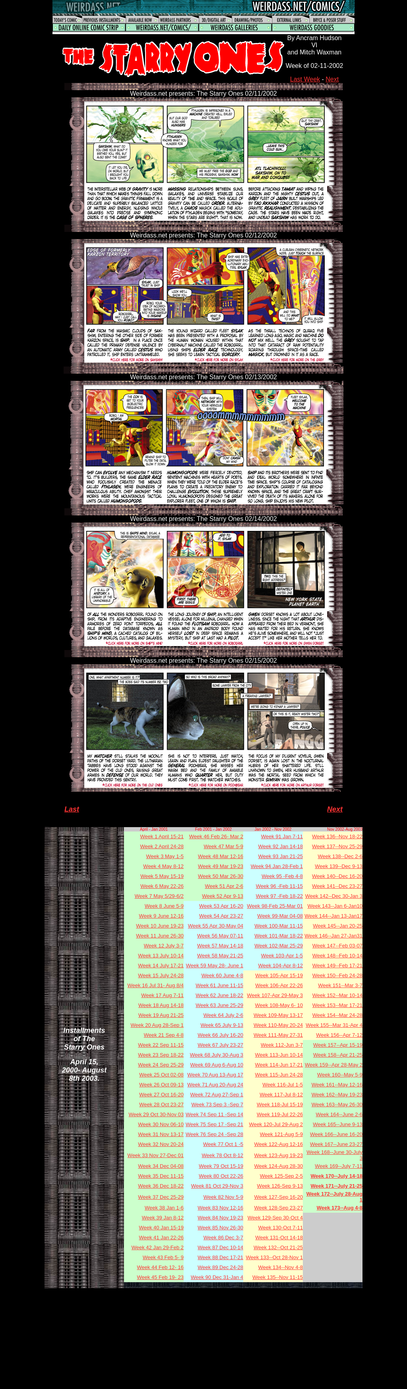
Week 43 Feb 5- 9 (163, 1257)
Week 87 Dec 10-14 (220, 1247)
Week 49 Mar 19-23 (220, 866)
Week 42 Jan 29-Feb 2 (158, 1247)
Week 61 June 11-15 (219, 985)
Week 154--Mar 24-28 (337, 1015)
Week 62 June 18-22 (219, 995)
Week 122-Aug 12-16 (278, 1144)
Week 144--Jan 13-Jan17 (333, 916)
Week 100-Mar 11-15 (278, 926)
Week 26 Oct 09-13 (161, 1085)
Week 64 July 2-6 (223, 1015)
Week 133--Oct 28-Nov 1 (274, 1257)
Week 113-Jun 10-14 (279, 1055)
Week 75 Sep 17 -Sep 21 (214, 1124)
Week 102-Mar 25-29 (278, 946)
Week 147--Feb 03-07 (337, 946)
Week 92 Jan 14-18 (280, 846)
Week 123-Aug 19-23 (278, 1155)
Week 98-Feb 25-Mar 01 (275, 906)
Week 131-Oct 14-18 (279, 1237)
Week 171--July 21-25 (336, 1186)
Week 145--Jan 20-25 (337, 926)
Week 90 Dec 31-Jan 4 (217, 1277)
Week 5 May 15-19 (162, 876)
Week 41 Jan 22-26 (161, 1237)
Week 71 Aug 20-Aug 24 (215, 1085)
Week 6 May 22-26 (162, 886)
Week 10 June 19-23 (160, 926)
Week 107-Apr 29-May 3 (275, 995)
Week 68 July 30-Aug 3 (216, 1055)
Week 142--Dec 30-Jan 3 (333, 896)
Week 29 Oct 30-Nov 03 (156, 1114)
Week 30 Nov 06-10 (161, 1124)
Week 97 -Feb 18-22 (279, 896)
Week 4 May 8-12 (163, 866)
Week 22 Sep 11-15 (161, 1045)
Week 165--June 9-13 (337, 1124)
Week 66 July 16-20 (220, 1035)
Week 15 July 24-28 (161, 975)
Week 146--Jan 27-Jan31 (333, 936)
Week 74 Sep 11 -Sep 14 (214, 1114)
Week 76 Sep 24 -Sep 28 (214, 1134)
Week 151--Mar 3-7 (340, 985)
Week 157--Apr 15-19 (337, 1045)
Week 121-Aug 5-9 (281, 1134)
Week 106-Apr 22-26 (279, 985)
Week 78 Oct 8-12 (222, 1155)
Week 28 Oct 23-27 (161, 1104)
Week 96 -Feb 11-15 (279, 886)
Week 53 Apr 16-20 (221, 906)
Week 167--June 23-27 (336, 1144)
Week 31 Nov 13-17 (161, 1134)
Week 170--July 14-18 (336, 1176)
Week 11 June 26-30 (160, 936)
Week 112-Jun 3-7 (282, 1045)
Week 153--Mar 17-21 (337, 1005)
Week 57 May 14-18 (220, 946)
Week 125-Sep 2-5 (281, 1176)
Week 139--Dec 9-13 (338, 866)
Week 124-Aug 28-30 (278, 1166)
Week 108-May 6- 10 (279, 1005)
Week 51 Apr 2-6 (224, 886)
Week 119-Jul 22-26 (280, 1114)
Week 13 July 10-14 (161, 956)
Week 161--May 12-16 (337, 1085)
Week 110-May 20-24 (278, 1025)
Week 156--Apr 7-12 (339, 1035)
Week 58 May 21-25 (220, 956)
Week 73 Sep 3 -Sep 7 (217, 1104)
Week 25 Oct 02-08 (161, 1075)
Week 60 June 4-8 (222, 975)
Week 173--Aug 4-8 (339, 1208)
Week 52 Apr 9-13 (222, 896)
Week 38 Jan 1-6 (164, 1208)
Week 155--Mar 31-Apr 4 (334, 1025)
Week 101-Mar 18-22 (278, 936)
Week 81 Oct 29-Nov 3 (217, 1186)
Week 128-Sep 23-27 (278, 1208)
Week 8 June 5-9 (164, 906)
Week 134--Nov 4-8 (280, 1267)
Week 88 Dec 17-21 (220, 1257)
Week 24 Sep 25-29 (161, 1065)
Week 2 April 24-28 (162, 846)
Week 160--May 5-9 (339, 1075)
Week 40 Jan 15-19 (161, 1228)
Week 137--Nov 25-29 (337, 846)
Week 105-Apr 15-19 (279, 975)
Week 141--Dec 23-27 (337, 886)
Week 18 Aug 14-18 (161, 1005)
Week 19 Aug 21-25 (161, 1015)
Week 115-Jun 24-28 (279, 1075)
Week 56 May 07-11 (220, 936)
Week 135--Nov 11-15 (277, 1277)
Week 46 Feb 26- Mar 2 (216, 836)
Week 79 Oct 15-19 (221, 1166)
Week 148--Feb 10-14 (337, 956)
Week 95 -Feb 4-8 (282, 876)
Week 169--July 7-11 (338, 1166)
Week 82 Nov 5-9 (223, 1197)
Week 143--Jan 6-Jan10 (334, 906)
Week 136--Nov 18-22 (337, 836)
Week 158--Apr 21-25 (337, 1055)
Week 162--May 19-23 (337, 1095)
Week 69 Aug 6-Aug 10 (216, 1065)
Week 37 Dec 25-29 (161, 1197)
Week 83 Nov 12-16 (220, 1208)
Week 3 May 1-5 (165, 856)
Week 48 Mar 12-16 (220, 856)
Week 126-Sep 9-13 (280, 1186)
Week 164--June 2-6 (339, 1114)
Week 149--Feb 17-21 (337, 965)
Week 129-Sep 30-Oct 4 (275, 1218)
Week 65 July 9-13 (222, 1025)
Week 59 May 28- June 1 (214, 965)
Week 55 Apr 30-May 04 (215, 926)
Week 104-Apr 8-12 (280, 965)
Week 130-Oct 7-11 (280, 1228)
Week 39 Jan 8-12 (163, 1218)
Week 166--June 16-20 (336, 1134)
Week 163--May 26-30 (337, 1104)
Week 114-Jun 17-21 (279, 1065)
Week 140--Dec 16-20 (337, 876)
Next (332, 79)
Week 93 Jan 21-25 (280, 856)
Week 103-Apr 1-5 (282, 956)
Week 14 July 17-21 (161, 965)
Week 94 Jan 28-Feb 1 (277, 866)
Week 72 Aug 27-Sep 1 (216, 1095)
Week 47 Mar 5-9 (223, 846)
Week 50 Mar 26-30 (220, 876)
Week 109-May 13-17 (278, 1015)
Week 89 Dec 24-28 (220, 1267)
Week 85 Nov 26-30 (220, 1228)
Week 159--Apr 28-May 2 (333, 1065)
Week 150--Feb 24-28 (337, 975)
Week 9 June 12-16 (161, 916)
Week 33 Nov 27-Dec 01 (156, 1155)
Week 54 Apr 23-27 (221, 916)
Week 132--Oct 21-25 (278, 1247)
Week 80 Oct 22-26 (221, 1176)
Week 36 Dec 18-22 (161, 1186)
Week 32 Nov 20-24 (161, 1144)
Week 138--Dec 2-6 (340, 856)
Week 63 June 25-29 (219, 1005)
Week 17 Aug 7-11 (162, 995)
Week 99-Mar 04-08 (280, 916)
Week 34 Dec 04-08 (161, 1166)
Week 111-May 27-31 (278, 1035)
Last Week (305, 79)
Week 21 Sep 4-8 (164, 1035)
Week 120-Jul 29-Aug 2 (276, 1124)
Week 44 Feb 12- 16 (160, 1267)
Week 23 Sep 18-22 (161, 1055)
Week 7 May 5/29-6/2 (159, 896)
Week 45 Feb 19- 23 (160, 1277)
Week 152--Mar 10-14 (337, 995)
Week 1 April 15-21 (162, 836)
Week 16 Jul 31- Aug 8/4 (156, 985)
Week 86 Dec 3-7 (223, 1237)
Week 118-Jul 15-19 (280, 1104)
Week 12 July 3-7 (164, 946)
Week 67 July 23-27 (220, 1045)
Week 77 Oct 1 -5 (223, 1144)
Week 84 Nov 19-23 (220, 1218)
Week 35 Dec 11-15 (161, 1176)
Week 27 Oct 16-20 (161, 1095)
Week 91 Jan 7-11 (282, 836)
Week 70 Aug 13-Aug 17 (215, 1075)
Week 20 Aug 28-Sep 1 (157, 1025)
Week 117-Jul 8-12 (281, 1095)
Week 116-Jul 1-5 (282, 1085)
